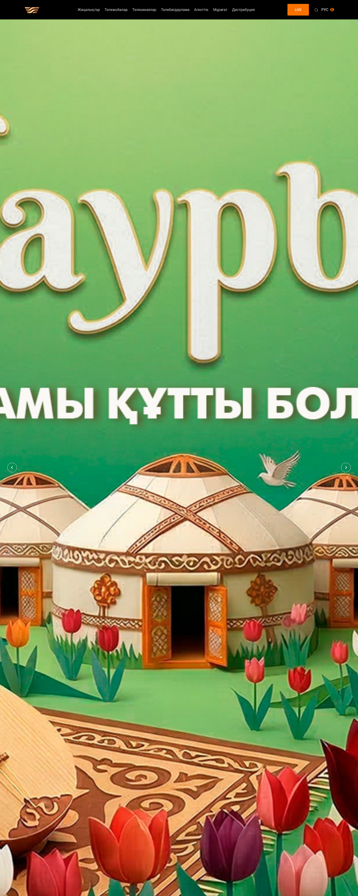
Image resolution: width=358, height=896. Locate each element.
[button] (12, 468)
